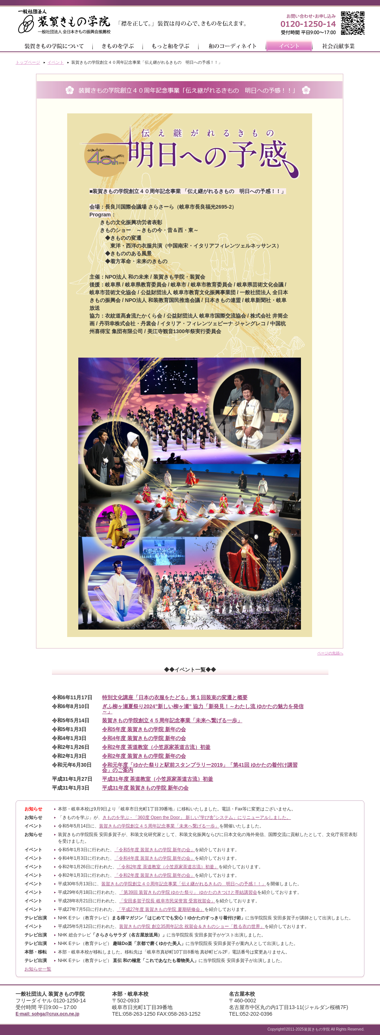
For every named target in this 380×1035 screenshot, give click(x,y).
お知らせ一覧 (37, 969)
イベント (56, 62)
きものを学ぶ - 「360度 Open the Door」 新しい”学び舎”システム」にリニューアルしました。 (196, 817)
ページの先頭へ (330, 653)
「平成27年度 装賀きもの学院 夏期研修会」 (160, 909)
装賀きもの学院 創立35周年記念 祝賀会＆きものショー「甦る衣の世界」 (192, 926)
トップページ (28, 62)
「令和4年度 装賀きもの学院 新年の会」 (154, 858)
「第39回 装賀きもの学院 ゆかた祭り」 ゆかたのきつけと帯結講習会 (188, 892)
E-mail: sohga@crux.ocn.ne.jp (47, 1013)
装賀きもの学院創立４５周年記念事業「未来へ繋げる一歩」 (159, 826)
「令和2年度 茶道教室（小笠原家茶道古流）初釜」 (168, 866)
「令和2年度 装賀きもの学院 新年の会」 (154, 875)
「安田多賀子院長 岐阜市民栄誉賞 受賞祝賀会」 (167, 900)
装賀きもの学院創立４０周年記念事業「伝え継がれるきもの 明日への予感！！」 (183, 883)
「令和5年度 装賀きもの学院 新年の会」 (154, 849)
